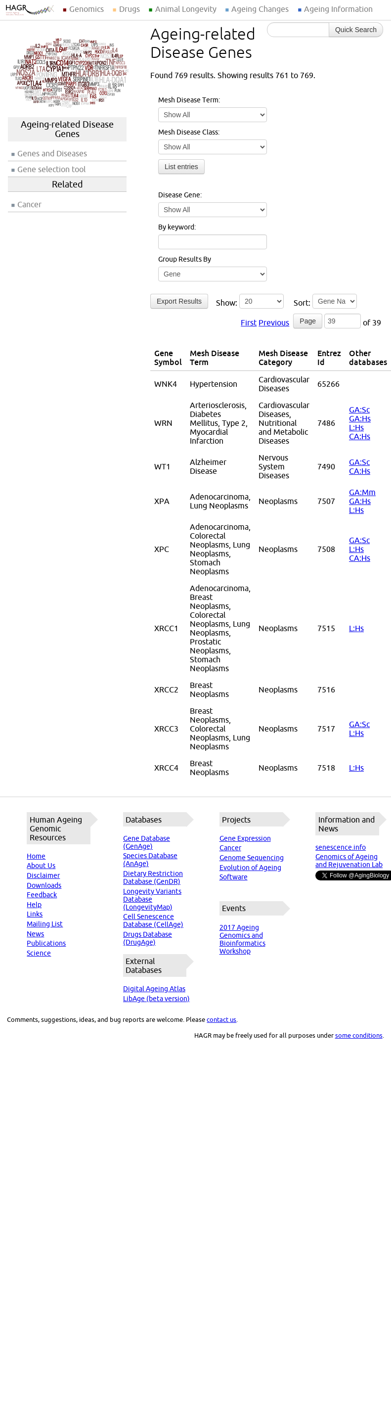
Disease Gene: (180, 195)
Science (39, 953)
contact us (221, 1019)
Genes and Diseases (52, 153)
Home (36, 856)
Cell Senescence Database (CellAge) (153, 920)
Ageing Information (338, 8)
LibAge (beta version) (156, 999)
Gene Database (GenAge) (146, 842)
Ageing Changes (260, 8)
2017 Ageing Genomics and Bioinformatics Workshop (242, 939)
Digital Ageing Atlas (154, 989)
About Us (41, 866)
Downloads (44, 885)
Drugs (129, 8)
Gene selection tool (51, 169)
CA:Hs (359, 436)
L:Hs (356, 427)
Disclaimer (43, 875)
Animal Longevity (186, 8)
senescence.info (340, 847)
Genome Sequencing (251, 858)
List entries (181, 167)
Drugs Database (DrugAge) (147, 938)
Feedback (42, 895)
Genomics (86, 8)
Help (34, 905)
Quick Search (356, 30)
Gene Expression (245, 838)
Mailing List (45, 924)
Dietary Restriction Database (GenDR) (153, 877)
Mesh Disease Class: (188, 132)
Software (233, 877)
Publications (46, 943)
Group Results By (184, 259)
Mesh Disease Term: (189, 100)
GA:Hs (360, 418)
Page (308, 321)
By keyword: (177, 227)
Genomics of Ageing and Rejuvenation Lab (349, 861)
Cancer (29, 204)
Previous (274, 322)
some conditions (359, 1035)
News (35, 934)
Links (35, 914)
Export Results (179, 301)
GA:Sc (359, 409)
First (249, 322)
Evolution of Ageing (250, 868)
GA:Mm (362, 492)
